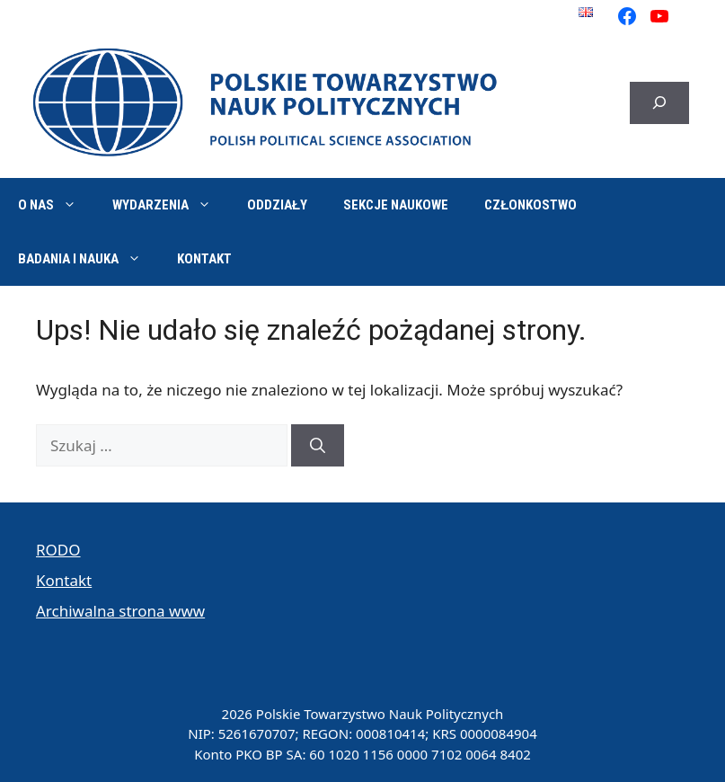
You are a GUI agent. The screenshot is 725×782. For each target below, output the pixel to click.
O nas (56, 205)
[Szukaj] (317, 445)
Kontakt (204, 259)
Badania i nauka (88, 259)
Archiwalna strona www (120, 610)
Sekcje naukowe (395, 205)
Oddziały (277, 205)
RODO (58, 549)
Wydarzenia (170, 205)
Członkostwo (530, 205)
